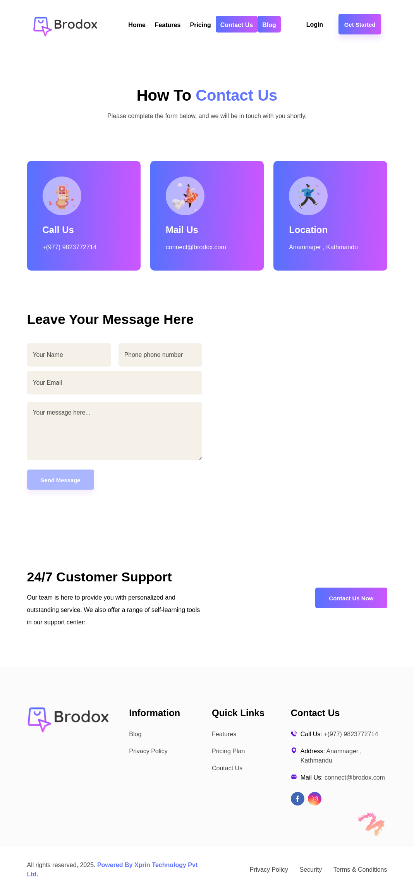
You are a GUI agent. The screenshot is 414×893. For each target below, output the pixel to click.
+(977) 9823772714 (70, 247)
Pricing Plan (228, 751)
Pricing (200, 25)
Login (315, 24)
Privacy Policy (148, 751)
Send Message (61, 480)
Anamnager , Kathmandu (323, 247)
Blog (269, 25)
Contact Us (236, 25)
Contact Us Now (351, 598)
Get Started (360, 24)
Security (311, 870)
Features (168, 25)
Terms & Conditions (360, 870)
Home (136, 25)
